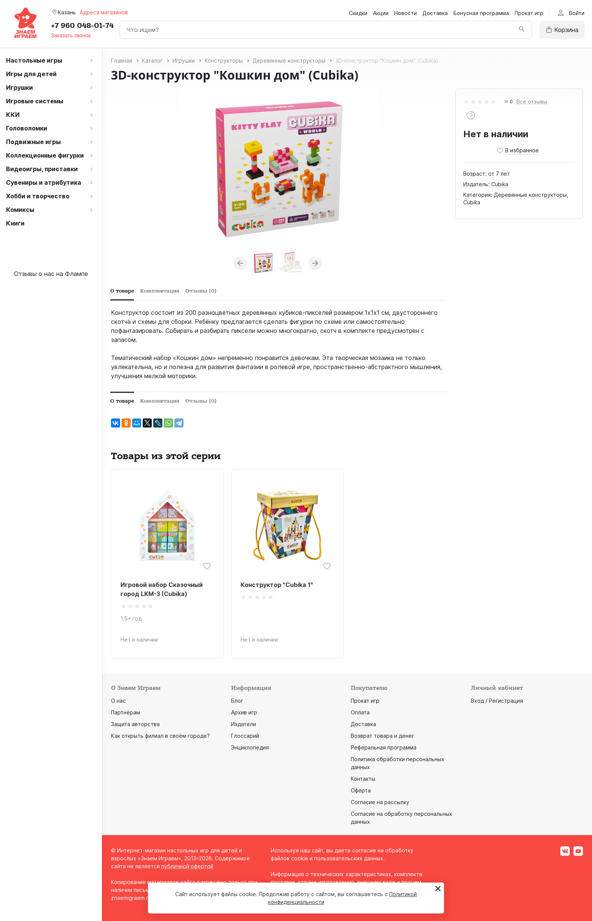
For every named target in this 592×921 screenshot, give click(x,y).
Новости (405, 13)
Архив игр (244, 712)
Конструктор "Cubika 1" (276, 584)
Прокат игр (529, 13)
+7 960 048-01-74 (82, 26)
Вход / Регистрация (497, 700)
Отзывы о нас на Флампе (51, 273)
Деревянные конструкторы (530, 195)
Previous (240, 263)
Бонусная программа (481, 13)
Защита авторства (135, 724)
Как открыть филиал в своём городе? (160, 736)
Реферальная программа (383, 747)
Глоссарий (245, 736)
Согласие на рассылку (380, 802)
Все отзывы (531, 102)
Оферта (361, 790)
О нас (118, 700)
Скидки (358, 13)
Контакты (363, 778)
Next (315, 263)
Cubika (499, 184)
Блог (237, 700)
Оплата (360, 712)
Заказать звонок (71, 35)
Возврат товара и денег (382, 736)
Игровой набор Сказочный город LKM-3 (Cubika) (161, 589)
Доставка (435, 13)
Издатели (243, 724)
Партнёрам (125, 712)
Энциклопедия (250, 747)
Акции (380, 13)
